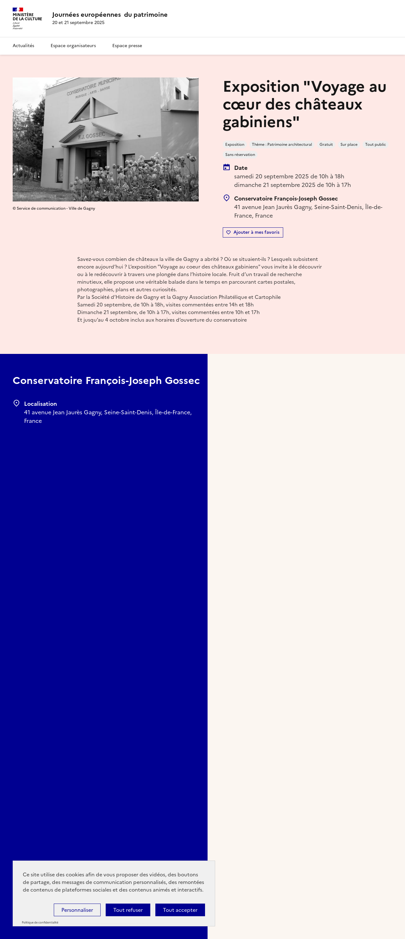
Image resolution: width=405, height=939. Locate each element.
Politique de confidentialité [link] (40, 922)
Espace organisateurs (73, 45)
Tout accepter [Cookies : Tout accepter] (180, 910)
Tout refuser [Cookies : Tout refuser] (128, 910)
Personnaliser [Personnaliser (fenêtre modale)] (77, 910)
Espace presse (127, 45)
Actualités (23, 45)
